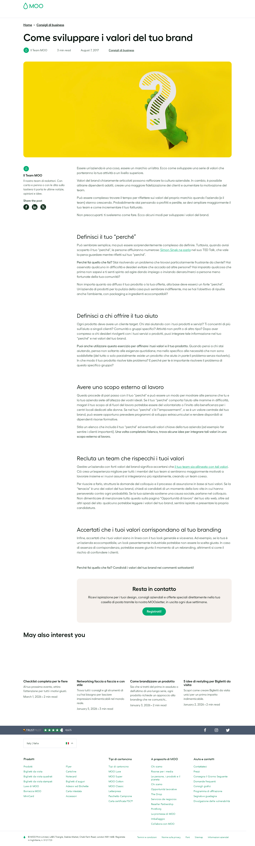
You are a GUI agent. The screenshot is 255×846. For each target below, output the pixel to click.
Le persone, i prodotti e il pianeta (165, 778)
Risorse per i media (162, 771)
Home (27, 25)
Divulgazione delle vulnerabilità (212, 801)
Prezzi (197, 771)
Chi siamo (156, 766)
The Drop (156, 794)
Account (176, 4)
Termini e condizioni (147, 837)
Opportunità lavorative (164, 789)
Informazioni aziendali (218, 837)
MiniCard (29, 796)
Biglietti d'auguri (75, 781)
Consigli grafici (202, 786)
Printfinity (156, 809)
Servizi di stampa (139, 14)
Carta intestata (74, 791)
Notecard (71, 776)
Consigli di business (50, 25)
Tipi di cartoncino (119, 766)
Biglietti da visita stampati (38, 781)
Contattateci (200, 766)
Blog (155, 14)
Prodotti (28, 766)
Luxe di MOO (31, 786)
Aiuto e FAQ (169, 14)
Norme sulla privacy (171, 837)
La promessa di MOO (163, 813)
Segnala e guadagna (205, 796)
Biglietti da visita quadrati (38, 776)
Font (188, 837)
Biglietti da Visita (33, 14)
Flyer (90, 14)
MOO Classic (116, 786)
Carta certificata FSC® (121, 801)
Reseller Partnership (162, 804)
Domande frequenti (205, 781)
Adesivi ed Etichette (77, 786)
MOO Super (115, 776)
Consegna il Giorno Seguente (211, 776)
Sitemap (199, 837)
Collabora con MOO (162, 823)
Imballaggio (158, 818)
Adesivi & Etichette (72, 14)
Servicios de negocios (163, 799)
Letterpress (115, 791)
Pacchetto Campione (156, 4)
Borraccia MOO (32, 791)
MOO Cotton (116, 781)
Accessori (119, 14)
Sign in (188, 4)
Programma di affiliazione (208, 791)
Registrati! (154, 611)
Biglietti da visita (33, 771)
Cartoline (52, 14)
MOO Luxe (115, 771)
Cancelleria (103, 14)
